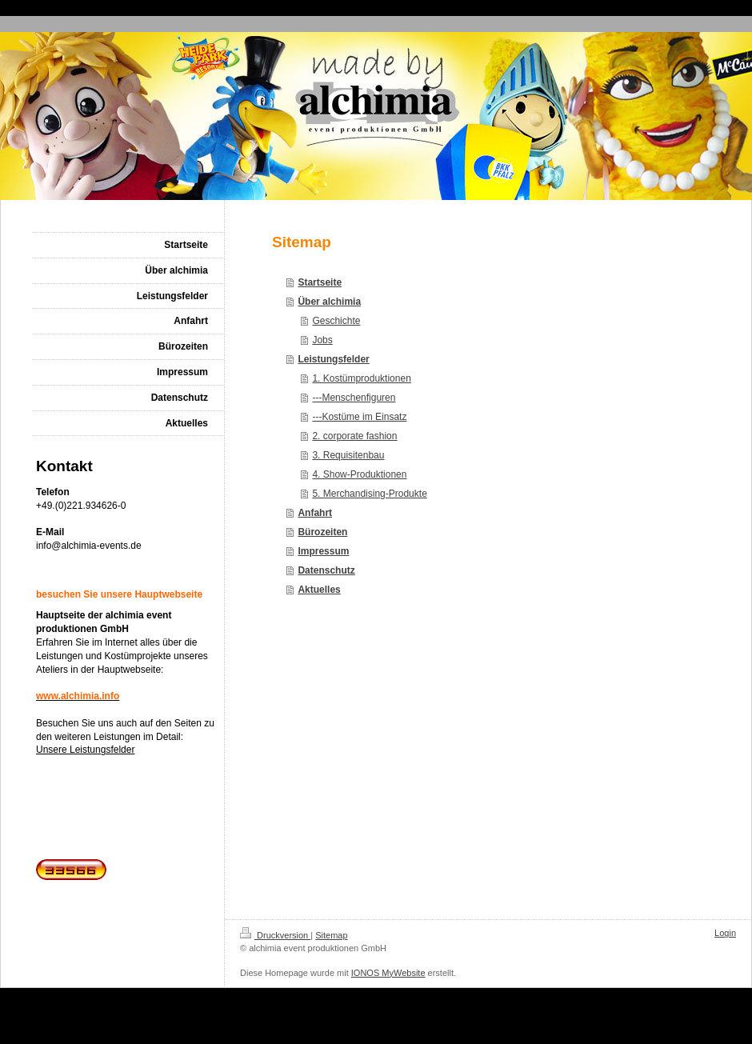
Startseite (320, 282)
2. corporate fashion (354, 436)
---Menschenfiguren (353, 397)
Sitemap (331, 935)
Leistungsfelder (333, 359)
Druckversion (275, 935)
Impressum (323, 551)
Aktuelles (319, 589)
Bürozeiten (322, 532)
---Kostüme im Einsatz (359, 416)
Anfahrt (315, 512)
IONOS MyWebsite (388, 973)
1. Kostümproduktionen (361, 378)
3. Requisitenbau (348, 455)
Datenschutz (326, 570)
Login (725, 933)
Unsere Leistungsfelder (85, 749)
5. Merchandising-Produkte (369, 493)
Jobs (322, 340)
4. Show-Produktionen (359, 474)
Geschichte (336, 320)
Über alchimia (329, 301)
